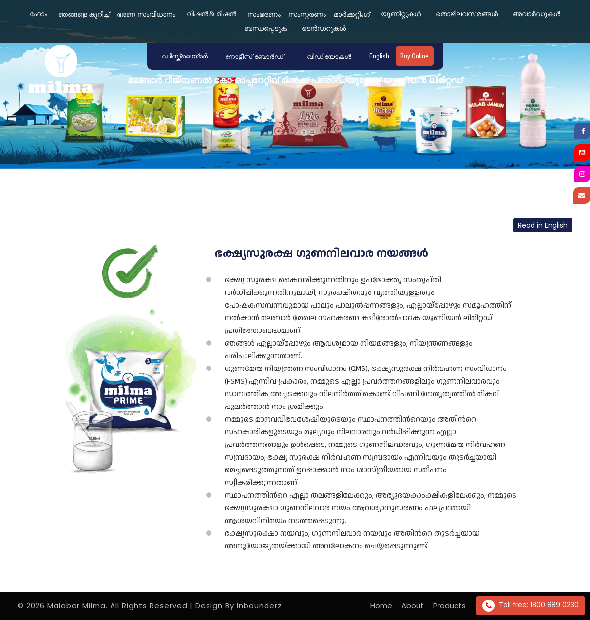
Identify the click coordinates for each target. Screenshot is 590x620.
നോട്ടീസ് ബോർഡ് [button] (254, 56)
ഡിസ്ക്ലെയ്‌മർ (185, 56)
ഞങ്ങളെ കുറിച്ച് (84, 14)
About (412, 606)
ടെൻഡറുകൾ (324, 28)
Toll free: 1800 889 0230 (530, 606)
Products (449, 606)
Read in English (543, 225)
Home (381, 606)
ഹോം (38, 14)
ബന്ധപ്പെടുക (265, 28)
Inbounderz (259, 606)
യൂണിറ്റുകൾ (401, 14)
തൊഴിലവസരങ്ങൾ (467, 14)
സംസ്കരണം (307, 14)
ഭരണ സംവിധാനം (146, 14)
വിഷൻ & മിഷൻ (212, 14)
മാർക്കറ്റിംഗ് (352, 14)
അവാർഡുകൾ (536, 14)
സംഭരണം (264, 14)
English (379, 56)
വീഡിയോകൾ (329, 56)
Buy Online (414, 56)
